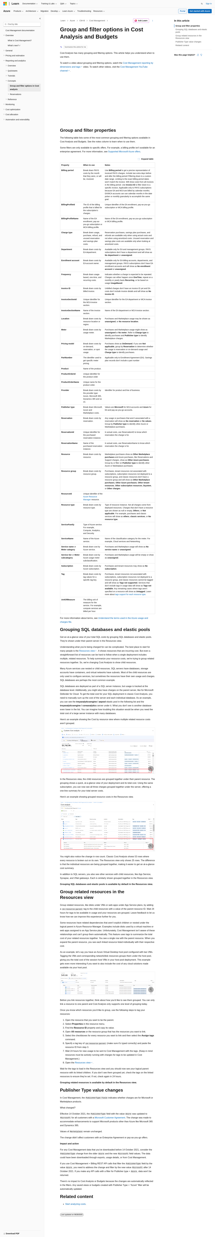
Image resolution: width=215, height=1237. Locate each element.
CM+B (82, 20)
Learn (62, 20)
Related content (182, 45)
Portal (182, 11)
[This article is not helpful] (201, 55)
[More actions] (152, 21)
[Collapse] (40, 18)
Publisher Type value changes (188, 42)
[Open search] (202, 3)
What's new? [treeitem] (13, 45)
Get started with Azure (200, 11)
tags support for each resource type (130, 594)
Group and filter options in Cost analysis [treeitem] (24, 87)
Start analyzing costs (75, 1204)
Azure (72, 20)
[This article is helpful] (198, 55)
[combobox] (22, 24)
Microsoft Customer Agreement (110, 1117)
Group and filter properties (188, 26)
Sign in (209, 3)
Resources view (87, 651)
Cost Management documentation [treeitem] (20, 30)
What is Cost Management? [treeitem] (20, 40)
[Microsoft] (5, 4)
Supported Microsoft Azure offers (124, 151)
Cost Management (97, 20)
